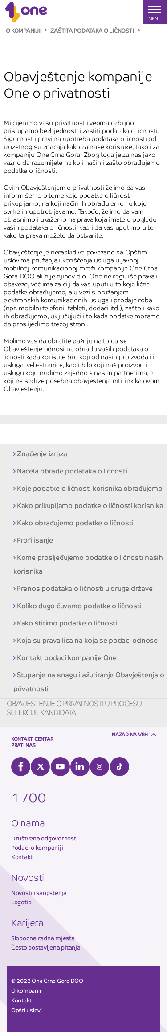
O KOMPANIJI (23, 31)
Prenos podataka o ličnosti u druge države (84, 588)
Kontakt (22, 857)
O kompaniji (26, 990)
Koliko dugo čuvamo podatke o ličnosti (79, 606)
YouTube (60, 766)
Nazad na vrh (130, 734)
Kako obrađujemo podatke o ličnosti (75, 523)
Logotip (21, 902)
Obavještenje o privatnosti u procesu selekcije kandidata (74, 708)
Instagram (99, 766)
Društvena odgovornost (43, 838)
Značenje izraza (42, 454)
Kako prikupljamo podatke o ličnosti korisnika (90, 505)
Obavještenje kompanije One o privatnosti (66, 434)
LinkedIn (80, 766)
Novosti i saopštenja (39, 893)
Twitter (40, 766)
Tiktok (119, 766)
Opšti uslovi (26, 1010)
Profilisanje (35, 540)
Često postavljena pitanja (46, 947)
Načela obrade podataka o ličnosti (72, 471)
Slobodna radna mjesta (43, 938)
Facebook (20, 766)
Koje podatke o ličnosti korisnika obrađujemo (90, 488)
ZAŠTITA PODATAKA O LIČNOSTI (92, 31)
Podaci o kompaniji (37, 848)
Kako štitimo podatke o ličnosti (67, 623)
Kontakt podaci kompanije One (67, 657)
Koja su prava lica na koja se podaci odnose (87, 640)
